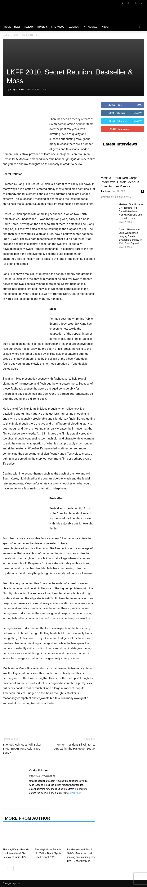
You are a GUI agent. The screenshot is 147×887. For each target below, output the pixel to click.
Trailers (42, 27)
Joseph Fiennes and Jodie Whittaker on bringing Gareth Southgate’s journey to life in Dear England (130, 236)
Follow (137, 113)
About (105, 27)
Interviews (57, 27)
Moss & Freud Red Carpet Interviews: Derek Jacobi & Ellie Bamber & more (120, 182)
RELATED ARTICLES (26, 811)
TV (83, 27)
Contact (93, 27)
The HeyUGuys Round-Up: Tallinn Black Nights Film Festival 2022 (48, 853)
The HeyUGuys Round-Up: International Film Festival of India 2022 (16, 853)
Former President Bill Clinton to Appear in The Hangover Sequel (74, 746)
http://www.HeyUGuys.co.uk (42, 776)
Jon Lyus (105, 191)
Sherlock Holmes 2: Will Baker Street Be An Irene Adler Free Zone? (22, 748)
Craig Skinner (17, 89)
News (17, 27)
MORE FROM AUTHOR (27, 818)
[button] (139, 26)
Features (73, 27)
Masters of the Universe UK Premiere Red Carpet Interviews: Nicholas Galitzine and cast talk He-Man (131, 211)
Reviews (29, 27)
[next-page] (11, 868)
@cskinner (75, 793)
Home (7, 27)
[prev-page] (5, 868)
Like (139, 105)
